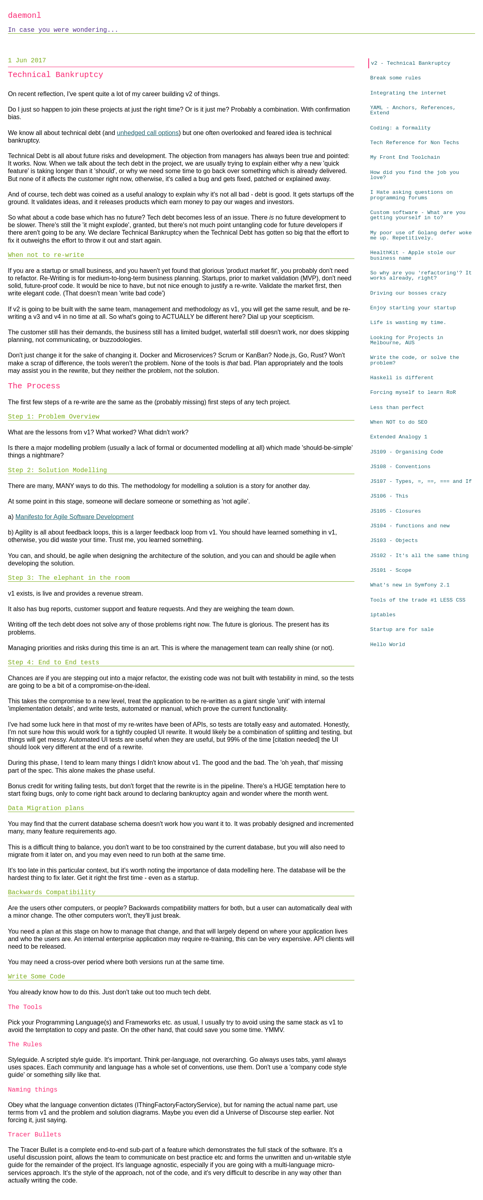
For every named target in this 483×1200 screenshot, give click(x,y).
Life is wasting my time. (408, 323)
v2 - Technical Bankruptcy (410, 63)
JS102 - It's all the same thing (419, 556)
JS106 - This (389, 496)
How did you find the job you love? (414, 175)
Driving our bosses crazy (408, 293)
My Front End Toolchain (405, 157)
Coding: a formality (400, 128)
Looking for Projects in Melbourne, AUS (406, 340)
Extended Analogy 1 (398, 437)
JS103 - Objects (394, 541)
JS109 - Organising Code (406, 452)
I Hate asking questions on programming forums (411, 195)
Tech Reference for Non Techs (414, 143)
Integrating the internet (408, 93)
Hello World (387, 645)
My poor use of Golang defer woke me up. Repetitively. (421, 235)
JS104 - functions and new (410, 526)
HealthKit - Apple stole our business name (413, 255)
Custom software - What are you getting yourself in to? (418, 215)
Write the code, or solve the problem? (414, 360)
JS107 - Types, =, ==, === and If (421, 481)
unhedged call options (148, 132)
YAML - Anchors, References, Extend (413, 110)
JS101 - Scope (391, 570)
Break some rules (395, 78)
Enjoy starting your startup (413, 308)
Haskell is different (402, 378)
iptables (383, 615)
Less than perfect (397, 408)
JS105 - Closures (395, 511)
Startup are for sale (402, 630)
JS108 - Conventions (400, 467)
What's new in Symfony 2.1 (410, 585)
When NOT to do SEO (398, 422)
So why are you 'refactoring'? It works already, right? (421, 275)
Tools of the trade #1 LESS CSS (418, 600)
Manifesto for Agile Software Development (74, 516)
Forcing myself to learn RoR (413, 392)
